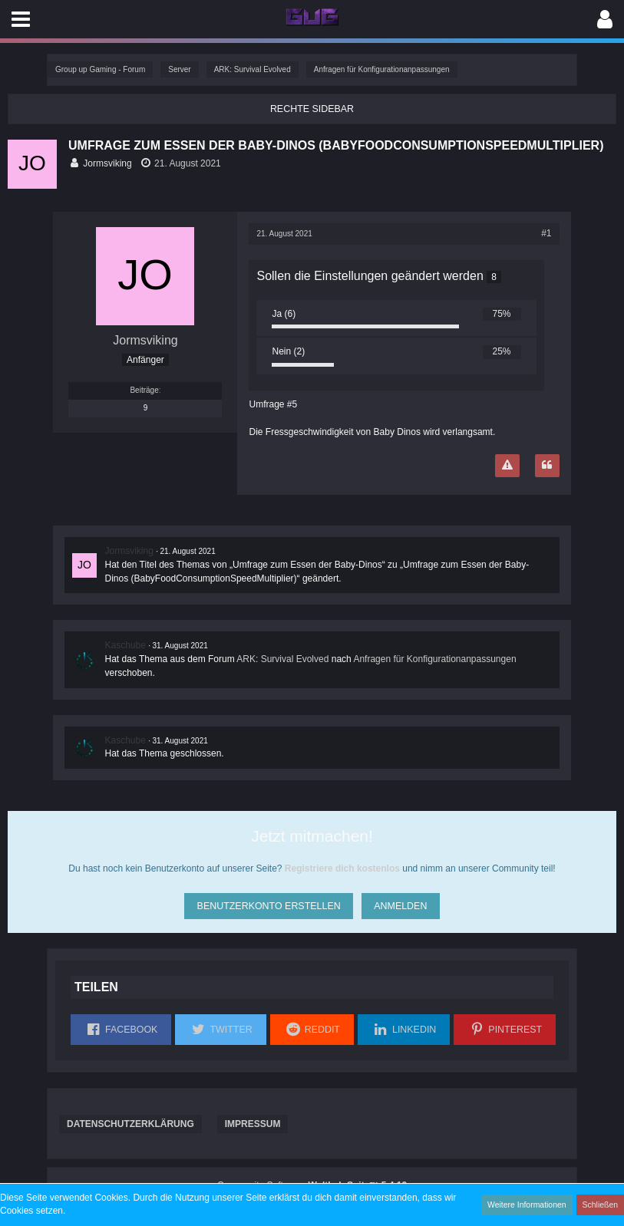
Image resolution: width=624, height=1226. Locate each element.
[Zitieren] (547, 465)
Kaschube (124, 645)
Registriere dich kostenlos (342, 867)
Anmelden (400, 903)
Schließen (601, 1204)
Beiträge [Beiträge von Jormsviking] (144, 389)
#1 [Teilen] (546, 233)
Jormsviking (107, 163)
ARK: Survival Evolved (282, 659)
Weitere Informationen (529, 1204)
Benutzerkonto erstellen (267, 903)
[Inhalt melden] (507, 465)
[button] (21, 19)
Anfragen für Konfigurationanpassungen (434, 659)
